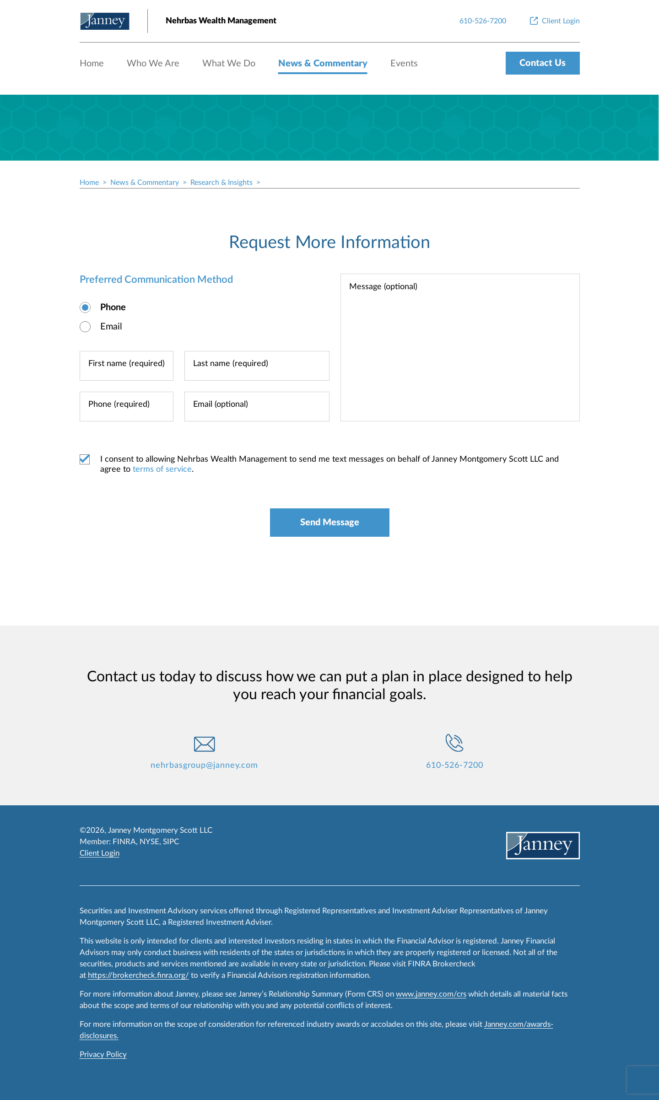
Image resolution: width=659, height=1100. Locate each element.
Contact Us (542, 63)
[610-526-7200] (482, 21)
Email (111, 326)
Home (92, 63)
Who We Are (153, 63)
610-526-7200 (454, 765)
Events (404, 63)
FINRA (124, 842)
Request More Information (329, 242)
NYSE (149, 842)
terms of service (162, 469)
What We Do (228, 63)
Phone (113, 307)
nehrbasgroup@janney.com (204, 765)
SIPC (171, 842)
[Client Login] (554, 21)
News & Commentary (322, 63)
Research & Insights (221, 182)
